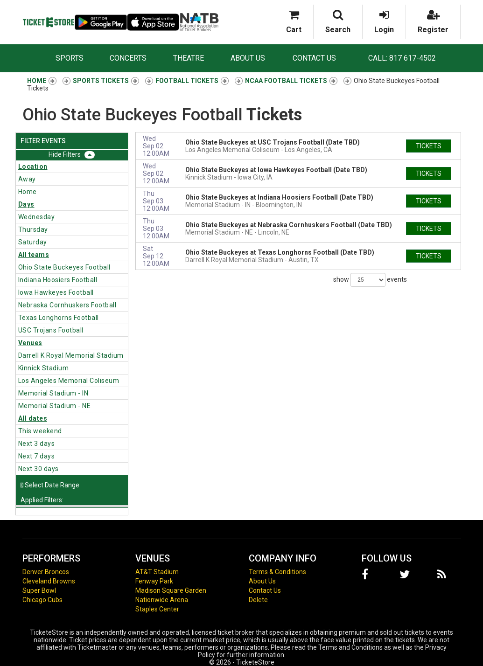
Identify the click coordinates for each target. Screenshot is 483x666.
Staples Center (157, 609)
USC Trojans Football (51, 330)
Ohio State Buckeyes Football (64, 267)
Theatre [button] (188, 58)
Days (26, 204)
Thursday (33, 229)
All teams (33, 254)
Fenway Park (154, 581)
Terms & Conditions (277, 572)
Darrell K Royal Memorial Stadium (71, 355)
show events (370, 280)
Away (27, 179)
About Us (248, 58)
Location (33, 166)
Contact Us (314, 58)
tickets (428, 146)
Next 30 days (38, 468)
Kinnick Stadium (43, 368)
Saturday (32, 242)
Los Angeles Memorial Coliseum (68, 380)
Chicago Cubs (42, 600)
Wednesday (36, 217)
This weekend (40, 431)
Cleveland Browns (48, 581)
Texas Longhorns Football (58, 317)
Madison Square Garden (170, 590)
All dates (33, 418)
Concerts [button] (128, 58)
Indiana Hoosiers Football (58, 280)
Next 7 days (36, 456)
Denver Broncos (45, 572)
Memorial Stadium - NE (54, 405)
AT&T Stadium (157, 572)
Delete (258, 600)
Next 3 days (36, 443)
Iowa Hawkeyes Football (56, 292)
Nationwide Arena (161, 600)
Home (27, 191)
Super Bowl (39, 590)
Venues (30, 343)
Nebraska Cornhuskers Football (67, 305)
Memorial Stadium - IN (53, 393)
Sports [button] (70, 58)
